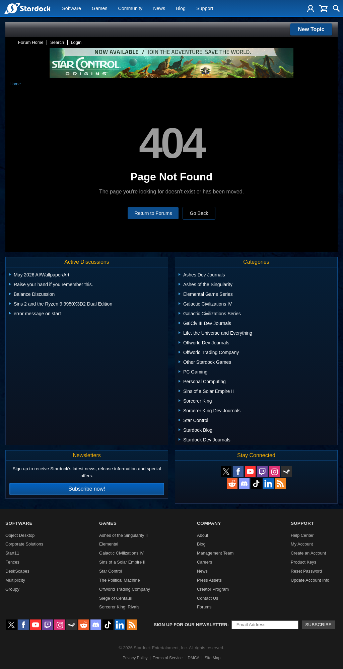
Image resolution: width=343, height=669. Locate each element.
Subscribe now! (86, 489)
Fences (12, 562)
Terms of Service (168, 658)
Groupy (12, 589)
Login (76, 42)
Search (57, 42)
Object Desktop (20, 535)
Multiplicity (15, 580)
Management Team (215, 553)
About (202, 535)
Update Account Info (310, 580)
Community (130, 8)
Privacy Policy (135, 658)
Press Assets (209, 580)
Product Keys (303, 562)
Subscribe (318, 624)
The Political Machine (119, 580)
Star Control (110, 571)
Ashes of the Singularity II (123, 535)
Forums (204, 606)
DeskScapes (17, 571)
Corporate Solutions (24, 544)
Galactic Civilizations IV (121, 553)
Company (209, 523)
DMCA (193, 658)
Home (15, 83)
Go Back (199, 213)
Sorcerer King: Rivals (119, 606)
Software (71, 8)
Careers (204, 562)
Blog (181, 8)
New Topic (311, 29)
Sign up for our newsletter (190, 624)
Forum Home (31, 42)
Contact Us (207, 598)
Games (99, 8)
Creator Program (213, 589)
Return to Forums (153, 213)
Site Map (212, 658)
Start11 (12, 553)
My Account (302, 544)
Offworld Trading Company (124, 589)
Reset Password (306, 571)
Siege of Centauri (115, 598)
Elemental (108, 544)
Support (204, 8)
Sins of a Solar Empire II (122, 562)
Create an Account (308, 553)
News (159, 8)
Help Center (302, 535)
